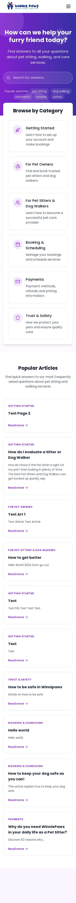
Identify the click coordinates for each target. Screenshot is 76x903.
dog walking (61, 91)
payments (23, 97)
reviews (41, 97)
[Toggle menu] (68, 6)
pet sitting (39, 91)
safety (57, 97)
